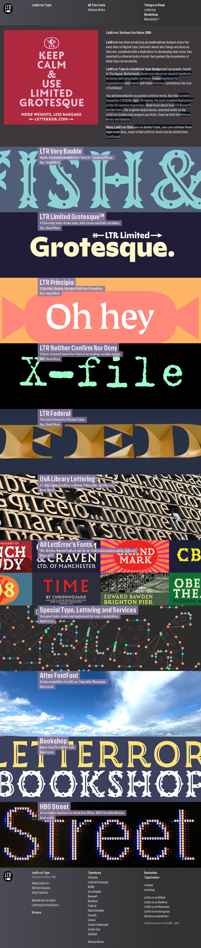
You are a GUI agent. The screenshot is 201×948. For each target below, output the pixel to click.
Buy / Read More (50, 162)
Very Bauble (94, 891)
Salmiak (92, 934)
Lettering (150, 9)
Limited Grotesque (98, 882)
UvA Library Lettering (67, 478)
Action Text (94, 929)
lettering (158, 83)
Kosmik (92, 915)
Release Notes (96, 9)
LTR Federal (55, 413)
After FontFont (59, 675)
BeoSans (93, 901)
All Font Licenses (41, 887)
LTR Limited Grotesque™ (72, 216)
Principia (93, 877)
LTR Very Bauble (61, 151)
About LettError (40, 883)
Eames (92, 919)
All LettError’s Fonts (66, 544)
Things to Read (154, 5)
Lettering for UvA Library (45, 904)
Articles (148, 885)
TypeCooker (152, 877)
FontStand (113, 136)
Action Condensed (98, 924)
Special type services (44, 900)
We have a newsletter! (156, 916)
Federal (92, 905)
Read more (47, 490)
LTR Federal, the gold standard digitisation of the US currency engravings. (149, 102)
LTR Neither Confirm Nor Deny (78, 347)
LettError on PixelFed (155, 902)
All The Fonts (96, 5)
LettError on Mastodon (156, 906)
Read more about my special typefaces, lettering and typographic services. (149, 76)
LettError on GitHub (154, 897)
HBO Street (54, 806)
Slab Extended (96, 910)
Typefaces (94, 872)
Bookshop (151, 14)
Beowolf (92, 896)
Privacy (36, 912)
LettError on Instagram (157, 911)
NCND (91, 886)
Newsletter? (151, 19)
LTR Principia (57, 282)
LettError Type (41, 5)
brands (134, 83)
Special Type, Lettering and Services (88, 609)
